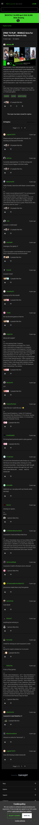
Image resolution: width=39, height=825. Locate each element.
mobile (6, 96)
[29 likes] (12, 145)
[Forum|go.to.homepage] (14, 4)
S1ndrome (9, 457)
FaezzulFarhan (11, 404)
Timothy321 (10, 291)
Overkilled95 (10, 435)
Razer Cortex (7, 26)
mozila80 (9, 242)
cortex (13, 96)
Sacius (8, 505)
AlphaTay (9, 666)
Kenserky (9, 640)
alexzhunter (10, 712)
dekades (9, 44)
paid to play (22, 96)
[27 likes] (12, 169)
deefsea (8, 158)
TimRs (8, 313)
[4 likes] (12, 321)
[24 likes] (12, 208)
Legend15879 (10, 134)
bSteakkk (9, 485)
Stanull (8, 270)
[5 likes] (12, 257)
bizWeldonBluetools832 (14, 531)
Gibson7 (9, 618)
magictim (9, 334)
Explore (19, 789)
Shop (19, 783)
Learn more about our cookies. (22, 811)
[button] (2, 4)
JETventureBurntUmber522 (15, 583)
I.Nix (7, 221)
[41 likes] (12, 102)
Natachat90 (10, 182)
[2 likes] (11, 422)
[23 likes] (12, 229)
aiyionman (9, 601)
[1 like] (11, 518)
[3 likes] (12, 278)
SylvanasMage (11, 562)
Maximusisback (11, 733)
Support (19, 795)
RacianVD (9, 383)
